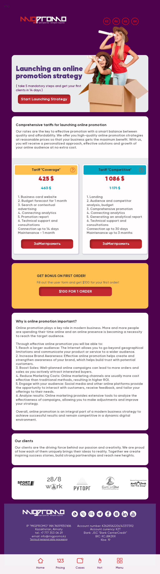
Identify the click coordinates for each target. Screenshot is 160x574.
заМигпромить (47, 244)
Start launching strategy (44, 99)
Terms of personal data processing (49, 539)
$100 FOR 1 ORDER (75, 291)
